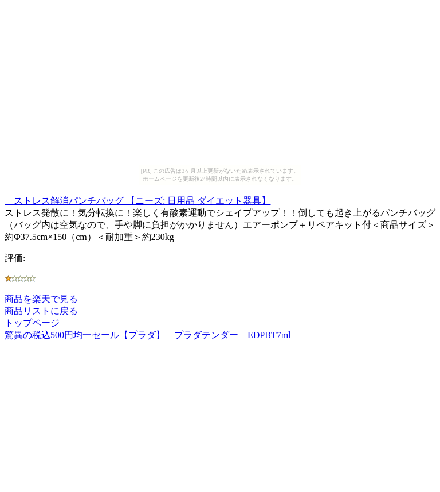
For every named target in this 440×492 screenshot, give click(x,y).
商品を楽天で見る (41, 299)
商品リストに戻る (41, 311)
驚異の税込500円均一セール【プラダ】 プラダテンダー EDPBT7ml (148, 335)
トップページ (32, 323)
